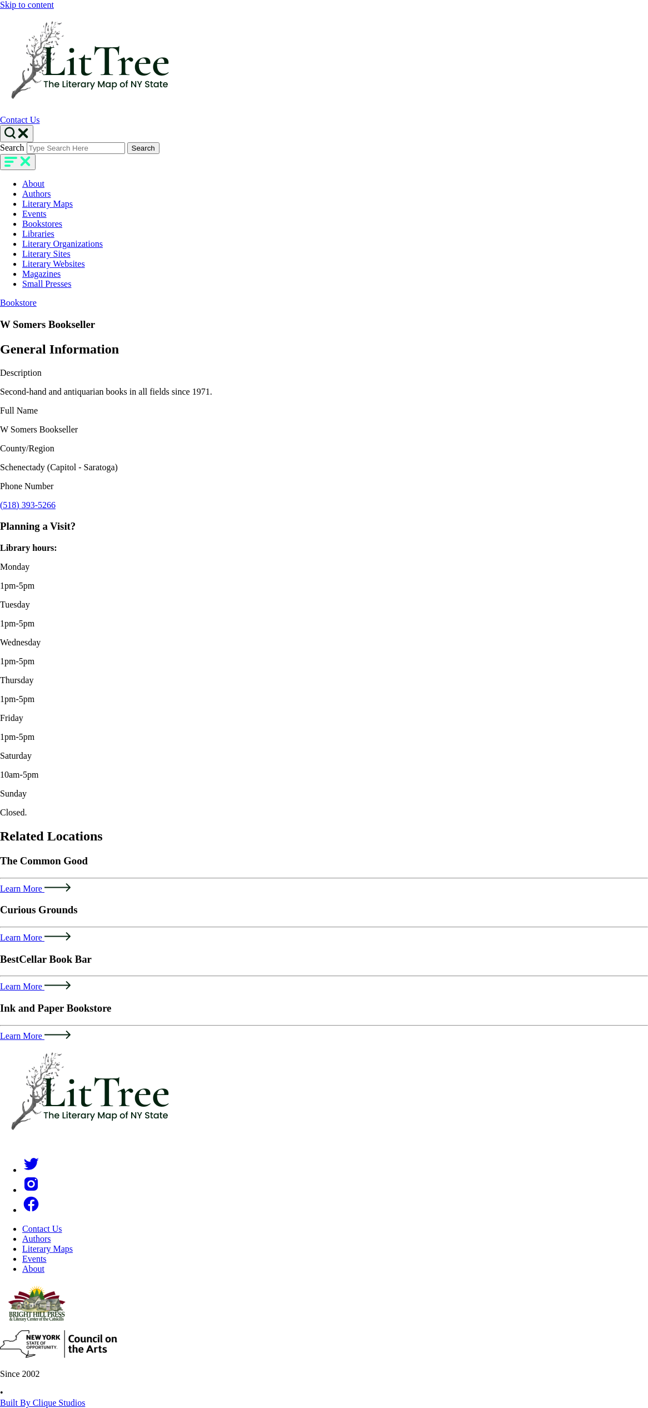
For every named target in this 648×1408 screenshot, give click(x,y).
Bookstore (18, 302)
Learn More (35, 888)
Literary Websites (53, 263)
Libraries (38, 233)
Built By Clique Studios (42, 1402)
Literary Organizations (62, 243)
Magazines (41, 273)
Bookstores (42, 223)
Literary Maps (47, 203)
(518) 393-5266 (28, 505)
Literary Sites (46, 253)
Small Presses (46, 283)
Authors (36, 193)
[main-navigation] (18, 162)
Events (34, 213)
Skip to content (27, 4)
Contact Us (20, 120)
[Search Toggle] (16, 133)
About (33, 183)
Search (12, 147)
